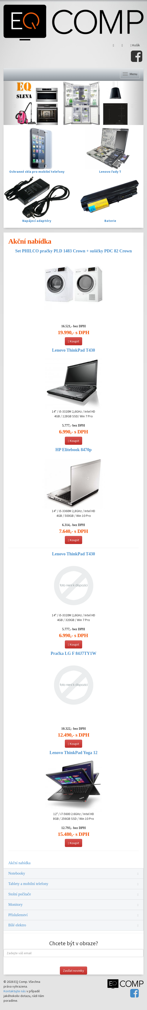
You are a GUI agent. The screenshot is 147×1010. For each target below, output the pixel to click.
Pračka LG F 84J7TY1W (73, 653)
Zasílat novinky (73, 970)
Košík (135, 45)
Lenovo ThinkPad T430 (73, 350)
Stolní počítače (73, 894)
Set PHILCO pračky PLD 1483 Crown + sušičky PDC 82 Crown (73, 251)
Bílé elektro (73, 925)
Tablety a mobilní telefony (73, 883)
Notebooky (73, 873)
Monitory (73, 904)
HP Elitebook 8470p (73, 449)
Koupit (73, 341)
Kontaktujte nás (15, 991)
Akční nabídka (19, 863)
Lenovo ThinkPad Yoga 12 (73, 752)
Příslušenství (73, 915)
